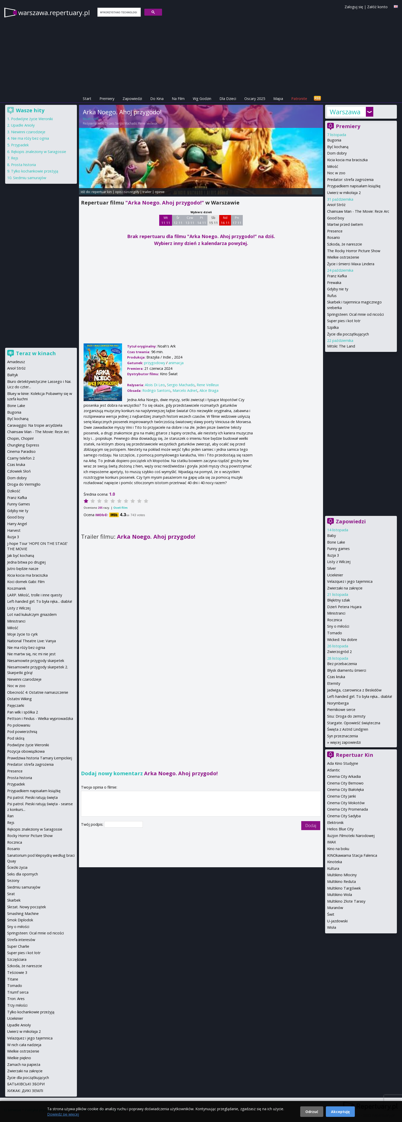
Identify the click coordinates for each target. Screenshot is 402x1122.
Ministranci (336, 613)
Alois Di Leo (106, 123)
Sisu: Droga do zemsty (346, 716)
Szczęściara (16, 959)
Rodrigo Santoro (156, 390)
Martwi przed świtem (345, 224)
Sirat (11, 893)
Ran (10, 815)
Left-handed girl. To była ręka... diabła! (359, 696)
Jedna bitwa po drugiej (26, 562)
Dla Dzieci (227, 98)
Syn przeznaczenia (342, 735)
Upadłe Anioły (23, 125)
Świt (330, 914)
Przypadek (20, 144)
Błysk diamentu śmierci (346, 670)
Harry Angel (17, 523)
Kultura (333, 868)
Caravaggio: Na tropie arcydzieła (34, 425)
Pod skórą (15, 738)
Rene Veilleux (147, 123)
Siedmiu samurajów (29, 177)
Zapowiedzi (132, 98)
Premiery (106, 98)
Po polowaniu (18, 725)
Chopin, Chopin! (20, 438)
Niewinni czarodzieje (28, 131)
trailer (147, 191)
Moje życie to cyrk (22, 634)
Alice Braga (208, 390)
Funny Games (18, 504)
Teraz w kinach (36, 353)
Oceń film (120, 507)
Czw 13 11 (189, 220)
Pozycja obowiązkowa (26, 751)
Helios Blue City (340, 829)
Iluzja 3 (333, 555)
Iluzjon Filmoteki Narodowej (351, 835)
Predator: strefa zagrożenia (350, 179)
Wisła (331, 927)
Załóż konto (377, 6)
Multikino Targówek (344, 888)
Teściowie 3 (17, 972)
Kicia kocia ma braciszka (347, 159)
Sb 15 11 (213, 220)
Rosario (333, 237)
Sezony (13, 880)
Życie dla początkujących (348, 334)
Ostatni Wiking (19, 698)
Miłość (332, 166)
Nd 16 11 (225, 220)
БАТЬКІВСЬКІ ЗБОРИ (26, 1084)
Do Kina (157, 98)
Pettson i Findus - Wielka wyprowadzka (40, 718)
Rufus (332, 295)
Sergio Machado (126, 123)
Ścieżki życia (17, 867)
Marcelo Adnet (185, 390)
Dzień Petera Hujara (344, 606)
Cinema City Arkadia (344, 776)
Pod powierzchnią (22, 731)
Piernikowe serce (341, 709)
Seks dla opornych (22, 874)
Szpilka (333, 327)
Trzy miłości (17, 1005)
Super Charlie (18, 946)
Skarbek (14, 900)
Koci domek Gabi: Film (26, 581)
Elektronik (335, 822)
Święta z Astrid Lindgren (347, 729)
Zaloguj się (354, 6)
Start (87, 98)
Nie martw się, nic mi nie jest (31, 653)
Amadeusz (16, 361)
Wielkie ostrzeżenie (343, 257)
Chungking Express (23, 445)
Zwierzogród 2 (339, 651)
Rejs (14, 158)
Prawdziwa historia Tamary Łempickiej (39, 758)
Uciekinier (335, 575)
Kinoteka (334, 861)
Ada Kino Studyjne (342, 763)
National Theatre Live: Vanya (31, 640)
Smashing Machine (23, 913)
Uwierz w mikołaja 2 (344, 192)
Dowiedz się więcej (63, 1114)
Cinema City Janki (341, 796)
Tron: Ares (16, 998)
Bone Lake (336, 542)
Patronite (299, 98)
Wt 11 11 (165, 220)
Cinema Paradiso (21, 451)
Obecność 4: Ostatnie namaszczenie (37, 692)
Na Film (178, 98)
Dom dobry (337, 153)
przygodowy (154, 362)
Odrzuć (311, 1111)
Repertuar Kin (354, 754)
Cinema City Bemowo (345, 783)
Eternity (333, 683)
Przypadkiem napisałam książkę (353, 185)
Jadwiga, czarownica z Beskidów (354, 690)
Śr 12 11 (178, 220)
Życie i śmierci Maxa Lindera (350, 263)
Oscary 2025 (254, 98)
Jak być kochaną (20, 555)
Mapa (278, 98)
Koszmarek (16, 588)
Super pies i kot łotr (343, 320)
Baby (331, 535)
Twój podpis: (92, 824)
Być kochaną (337, 146)
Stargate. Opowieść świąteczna (353, 722)
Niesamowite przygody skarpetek (35, 660)
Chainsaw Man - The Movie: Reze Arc (358, 211)
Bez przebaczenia (342, 663)
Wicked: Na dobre (342, 639)
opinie (160, 191)
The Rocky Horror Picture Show (353, 250)
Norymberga (338, 703)
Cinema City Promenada (347, 809)
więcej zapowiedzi (345, 742)
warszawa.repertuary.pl (54, 12)
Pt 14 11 (201, 220)
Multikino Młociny (342, 874)
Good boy (335, 218)
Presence (335, 231)
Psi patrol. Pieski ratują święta (32, 797)
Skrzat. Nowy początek (26, 906)
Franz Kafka (337, 275)
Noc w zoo (336, 172)
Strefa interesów (21, 939)
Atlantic (333, 770)
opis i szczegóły (127, 191)
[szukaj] (118, 12)
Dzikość (13, 490)
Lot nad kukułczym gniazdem (32, 614)
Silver (331, 568)
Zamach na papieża (23, 1064)
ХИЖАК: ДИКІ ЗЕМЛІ (25, 1090)
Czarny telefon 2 (21, 458)
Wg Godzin (202, 98)
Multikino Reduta (341, 881)
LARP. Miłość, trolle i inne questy (34, 595)
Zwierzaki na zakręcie (345, 588)
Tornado (334, 632)
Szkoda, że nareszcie (344, 244)
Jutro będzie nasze (22, 568)
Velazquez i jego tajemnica (350, 581)
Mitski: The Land (341, 346)
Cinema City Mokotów (346, 802)
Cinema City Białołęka (345, 789)
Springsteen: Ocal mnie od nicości (355, 314)
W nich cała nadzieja (24, 1044)
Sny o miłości (338, 626)
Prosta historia (23, 164)
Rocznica (334, 619)
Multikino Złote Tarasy (346, 901)
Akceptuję (340, 1111)
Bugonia (334, 140)
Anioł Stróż (336, 204)
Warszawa (345, 111)
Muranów (335, 907)
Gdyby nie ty (337, 289)
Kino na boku (338, 848)
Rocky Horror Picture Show (30, 835)
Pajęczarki (15, 705)
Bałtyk (12, 374)
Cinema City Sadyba (344, 815)
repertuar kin (102, 191)
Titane (12, 979)
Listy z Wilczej (338, 561)
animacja (176, 362)
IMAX (331, 842)
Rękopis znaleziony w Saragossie (38, 151)
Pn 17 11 (237, 220)
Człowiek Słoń (19, 471)
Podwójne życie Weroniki (32, 118)
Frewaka (334, 282)
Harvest (14, 530)
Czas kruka (336, 676)
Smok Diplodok (20, 919)
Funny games (338, 548)
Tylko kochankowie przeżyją (34, 171)
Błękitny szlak (338, 600)
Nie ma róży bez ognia (30, 138)
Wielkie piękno (19, 1057)
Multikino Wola (339, 894)
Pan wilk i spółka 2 (22, 712)
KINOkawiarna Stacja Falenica (352, 855)
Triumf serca (17, 992)
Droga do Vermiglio (24, 484)
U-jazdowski (337, 921)
